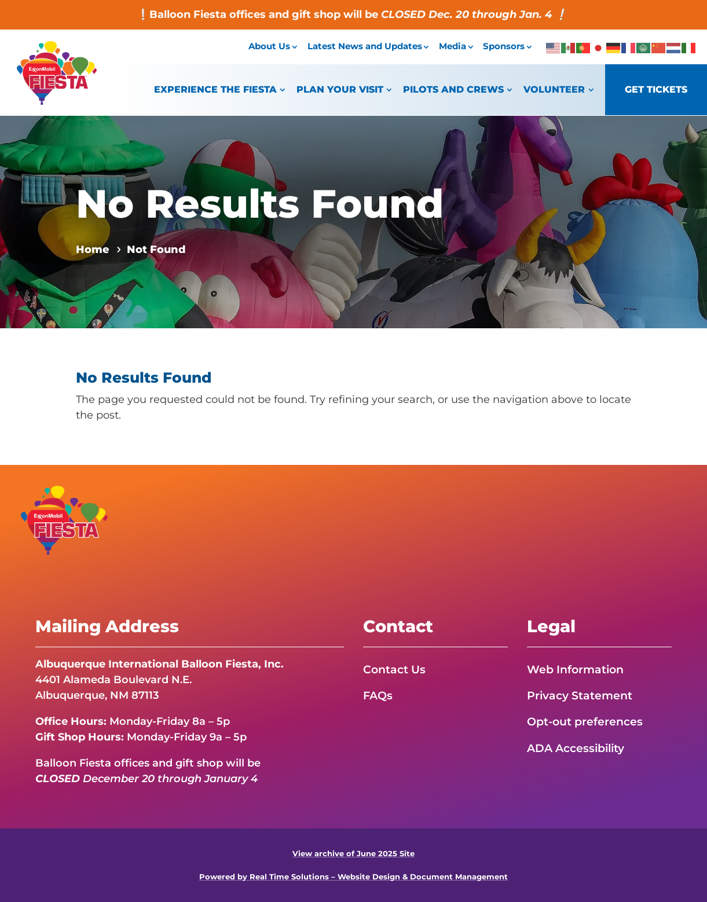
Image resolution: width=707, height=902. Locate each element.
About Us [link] (269, 46)
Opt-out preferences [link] (587, 722)
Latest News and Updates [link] (364, 46)
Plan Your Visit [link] (339, 89)
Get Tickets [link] (656, 89)
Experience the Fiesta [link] (215, 89)
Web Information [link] (578, 669)
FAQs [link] (378, 695)
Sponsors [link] (504, 46)
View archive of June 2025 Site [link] (353, 853)
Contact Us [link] (395, 669)
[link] (57, 101)
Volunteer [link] (554, 89)
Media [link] (452, 46)
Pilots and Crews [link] (453, 89)
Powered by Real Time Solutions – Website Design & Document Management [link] (353, 876)
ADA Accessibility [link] (579, 748)
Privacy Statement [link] (582, 695)
